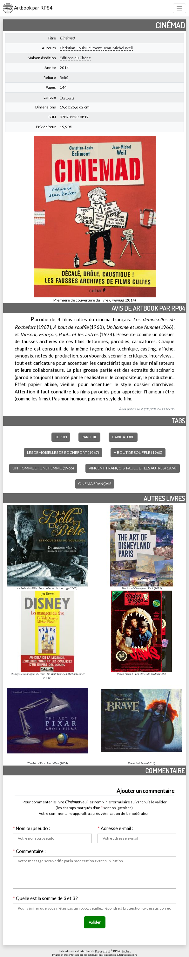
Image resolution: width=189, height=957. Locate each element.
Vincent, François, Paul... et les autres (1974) (133, 468)
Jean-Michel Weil (118, 47)
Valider (95, 922)
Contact (126, 951)
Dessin (61, 436)
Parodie (89, 436)
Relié (64, 77)
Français (67, 97)
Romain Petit (102, 951)
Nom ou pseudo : (31, 828)
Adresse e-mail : (115, 828)
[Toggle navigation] (179, 8)
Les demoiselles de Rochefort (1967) (63, 452)
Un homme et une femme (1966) (43, 468)
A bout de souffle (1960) (138, 452)
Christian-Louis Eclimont (81, 47)
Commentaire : (29, 851)
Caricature (123, 436)
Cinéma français (94, 483)
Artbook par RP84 (27, 8)
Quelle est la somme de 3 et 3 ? (45, 898)
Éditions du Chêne (75, 57)
